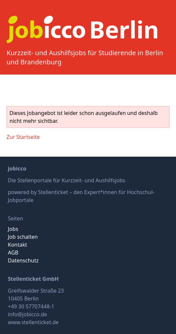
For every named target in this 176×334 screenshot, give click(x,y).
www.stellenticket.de (33, 322)
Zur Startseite (23, 137)
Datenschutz (23, 260)
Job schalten (23, 236)
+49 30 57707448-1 (31, 306)
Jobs (13, 229)
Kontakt (17, 244)
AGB (13, 252)
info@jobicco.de (27, 314)
